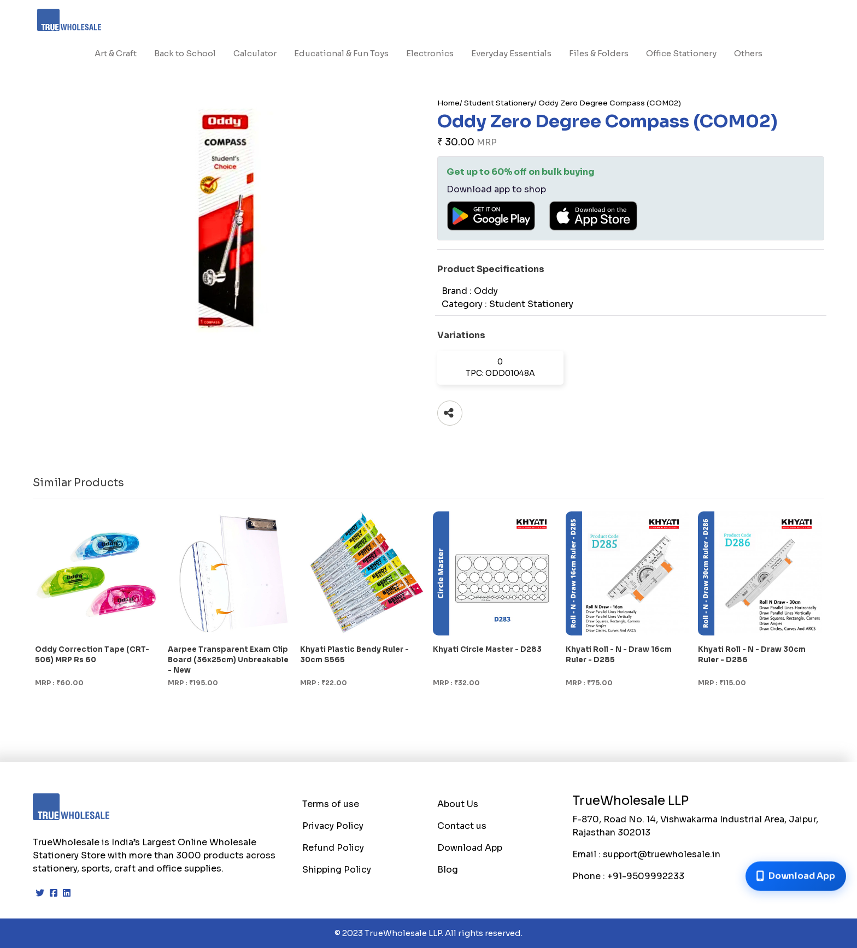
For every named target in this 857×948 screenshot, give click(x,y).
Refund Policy (333, 847)
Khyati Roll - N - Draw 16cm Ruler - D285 (619, 654)
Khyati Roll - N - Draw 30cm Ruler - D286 (752, 654)
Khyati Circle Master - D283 (487, 649)
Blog (447, 869)
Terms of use (330, 804)
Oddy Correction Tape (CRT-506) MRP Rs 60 (92, 654)
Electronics (430, 53)
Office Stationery (681, 53)
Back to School (185, 53)
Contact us (461, 826)
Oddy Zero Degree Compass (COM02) (609, 103)
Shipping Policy (336, 869)
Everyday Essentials (511, 53)
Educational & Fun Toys (341, 53)
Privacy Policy (332, 826)
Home (448, 103)
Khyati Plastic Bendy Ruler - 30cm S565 (354, 654)
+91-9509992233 (645, 876)
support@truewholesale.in (661, 854)
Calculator (255, 53)
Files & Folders (599, 53)
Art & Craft (116, 53)
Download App (469, 847)
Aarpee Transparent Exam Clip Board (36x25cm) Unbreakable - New (228, 660)
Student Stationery (499, 103)
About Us (457, 804)
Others (748, 53)
